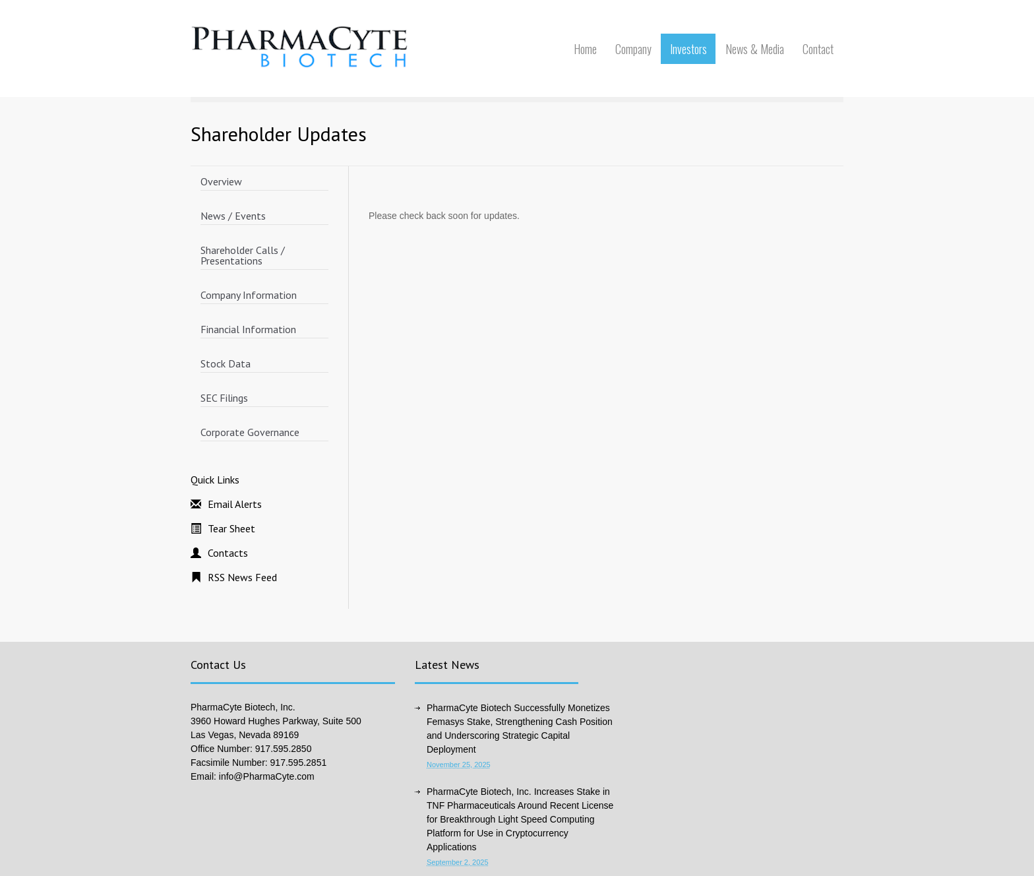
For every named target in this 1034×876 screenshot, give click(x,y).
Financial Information (248, 329)
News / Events (233, 215)
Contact (818, 48)
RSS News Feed (242, 577)
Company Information (248, 295)
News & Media (754, 48)
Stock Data (225, 363)
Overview (221, 181)
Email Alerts (235, 504)
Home (585, 48)
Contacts (228, 552)
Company (633, 48)
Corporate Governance (249, 432)
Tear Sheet (231, 528)
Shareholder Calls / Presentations (242, 255)
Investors (688, 48)
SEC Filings (224, 397)
